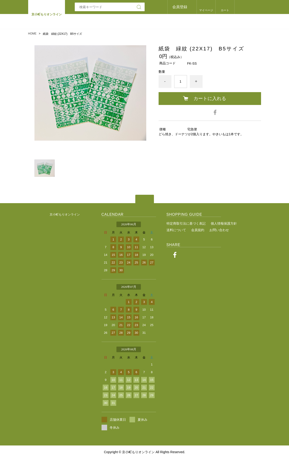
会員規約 (197, 230)
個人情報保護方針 (224, 223)
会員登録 (179, 7)
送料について (176, 230)
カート (225, 10)
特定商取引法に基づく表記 (186, 223)
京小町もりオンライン (65, 214)
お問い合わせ (219, 230)
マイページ (206, 10)
